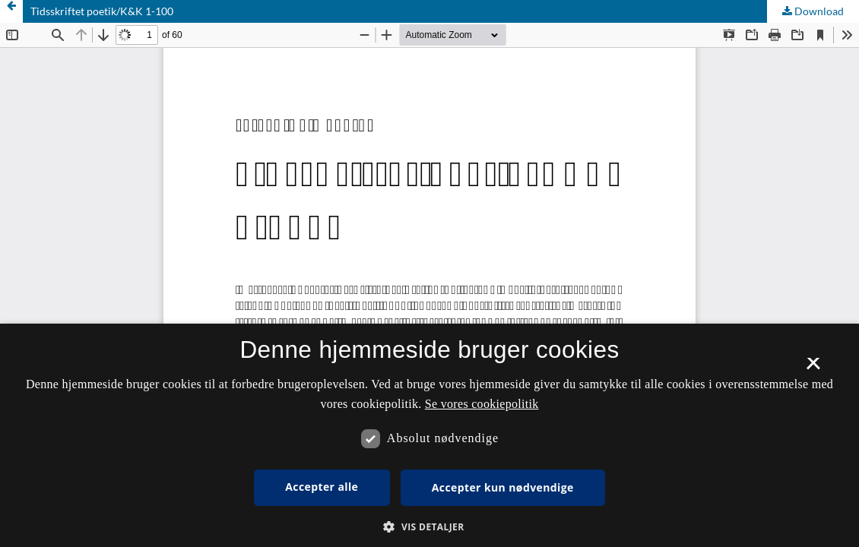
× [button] (813, 368)
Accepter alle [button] (321, 486)
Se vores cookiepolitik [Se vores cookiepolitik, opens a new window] (482, 403)
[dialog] (429, 435)
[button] (429, 526)
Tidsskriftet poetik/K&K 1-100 (101, 11)
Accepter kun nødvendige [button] (503, 487)
